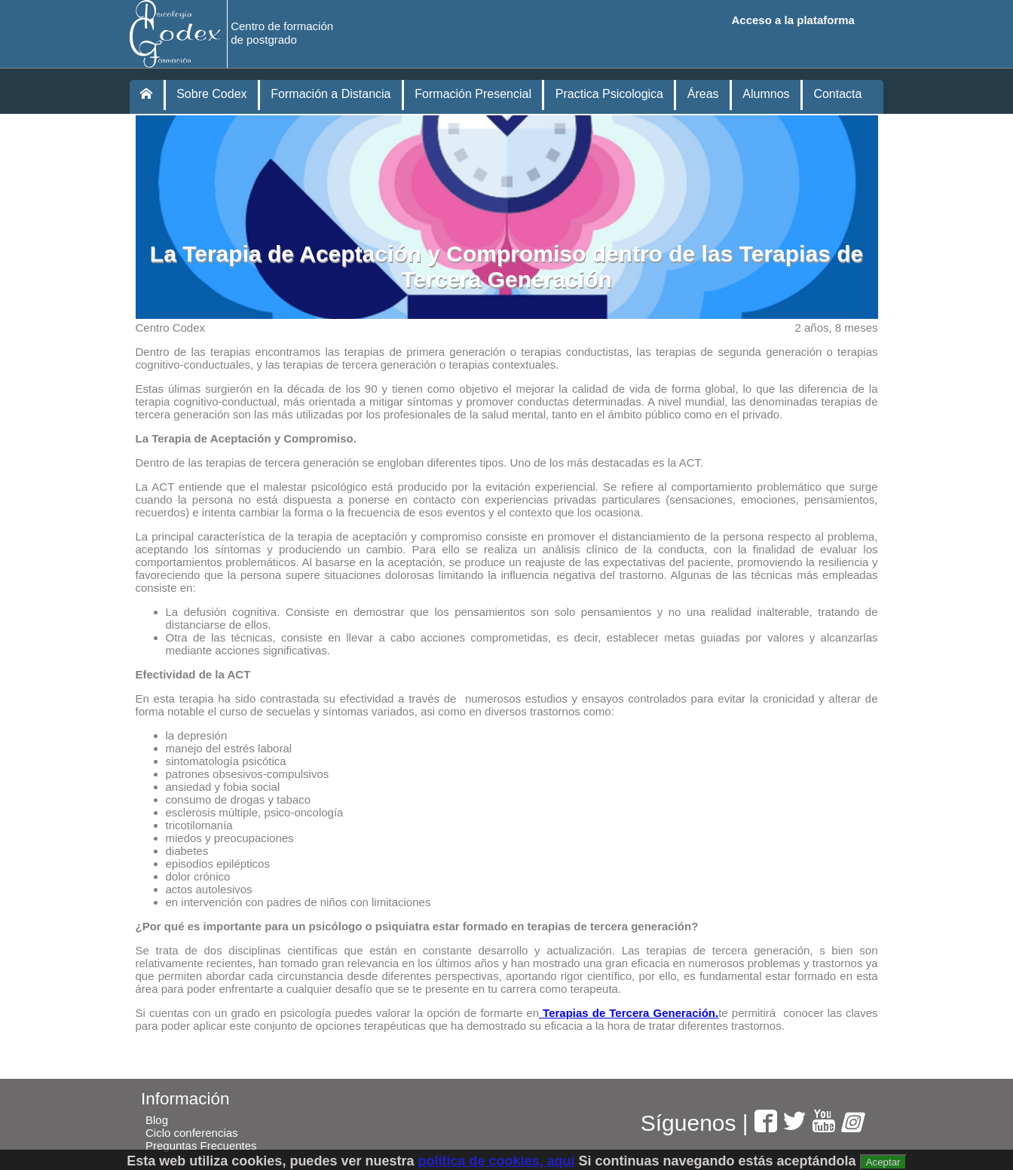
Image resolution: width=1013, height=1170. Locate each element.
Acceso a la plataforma (793, 20)
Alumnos (765, 93)
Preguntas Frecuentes (201, 1145)
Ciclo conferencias (191, 1132)
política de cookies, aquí (496, 1160)
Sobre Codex (211, 93)
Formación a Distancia (330, 93)
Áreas (703, 93)
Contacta (837, 93)
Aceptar (883, 1162)
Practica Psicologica (609, 93)
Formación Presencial (473, 93)
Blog (156, 1119)
